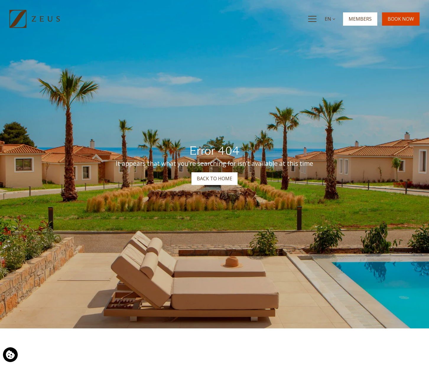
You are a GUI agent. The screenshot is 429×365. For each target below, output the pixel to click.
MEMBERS (360, 18)
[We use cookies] (10, 354)
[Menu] (312, 19)
